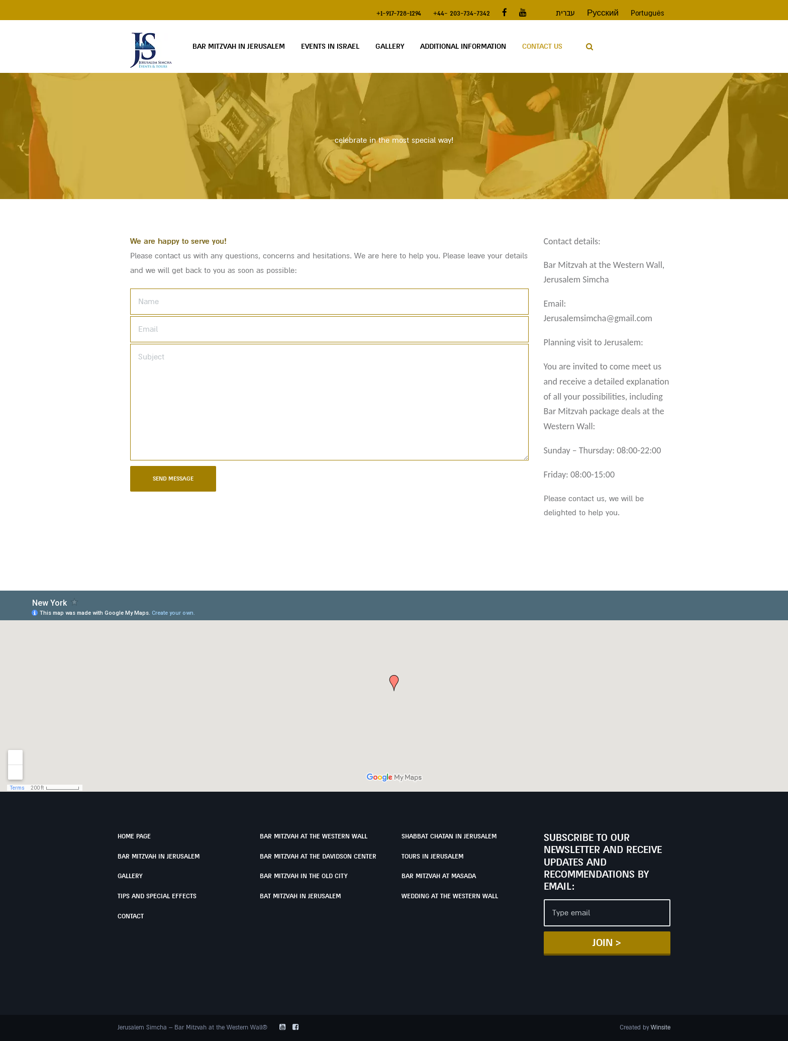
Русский (603, 13)
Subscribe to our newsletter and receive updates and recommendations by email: (603, 862)
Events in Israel (330, 46)
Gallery (389, 46)
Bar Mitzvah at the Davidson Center (318, 857)
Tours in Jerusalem (432, 857)
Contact (131, 916)
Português (647, 13)
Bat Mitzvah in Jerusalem (300, 896)
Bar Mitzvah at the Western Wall (313, 836)
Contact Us (542, 46)
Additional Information (463, 46)
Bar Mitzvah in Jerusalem (238, 46)
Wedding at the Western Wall (450, 896)
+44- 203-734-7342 (461, 13)
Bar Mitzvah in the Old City (303, 876)
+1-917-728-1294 (398, 13)
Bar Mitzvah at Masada (439, 876)
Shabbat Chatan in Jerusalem (449, 836)
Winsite (660, 1027)
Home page (134, 836)
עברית (565, 13)
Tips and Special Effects (157, 896)
